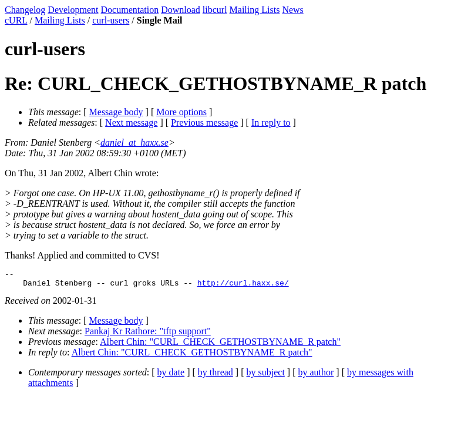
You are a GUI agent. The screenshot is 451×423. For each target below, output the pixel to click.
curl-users (110, 20)
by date (171, 376)
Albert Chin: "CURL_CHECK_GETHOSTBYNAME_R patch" (220, 345)
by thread (215, 376)
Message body (116, 112)
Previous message (204, 122)
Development (73, 10)
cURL (16, 20)
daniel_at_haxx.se (134, 142)
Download (180, 10)
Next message (131, 122)
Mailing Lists (255, 10)
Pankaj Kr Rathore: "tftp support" (148, 335)
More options (181, 112)
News (292, 10)
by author (316, 376)
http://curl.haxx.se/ (243, 286)
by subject (266, 376)
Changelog (25, 10)
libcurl (215, 10)
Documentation (130, 10)
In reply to (271, 122)
